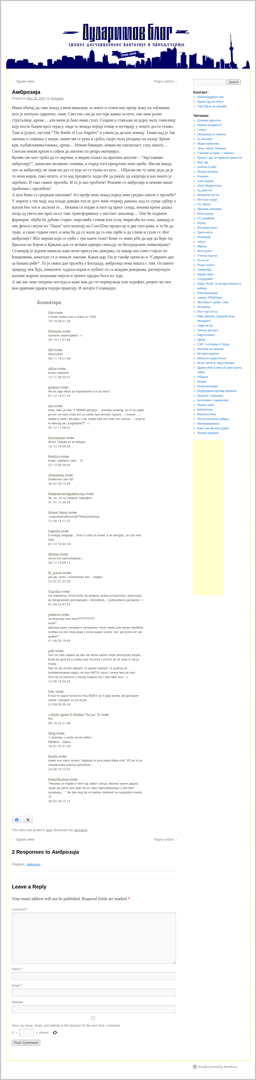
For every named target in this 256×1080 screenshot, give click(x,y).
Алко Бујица (205, 181)
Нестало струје (207, 199)
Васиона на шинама (210, 349)
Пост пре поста (207, 311)
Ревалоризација (207, 293)
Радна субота (166, 81)
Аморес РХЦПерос (210, 297)
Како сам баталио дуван (213, 428)
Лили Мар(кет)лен (209, 185)
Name (17, 969)
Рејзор (201, 223)
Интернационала (208, 423)
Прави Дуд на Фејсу (210, 101)
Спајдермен (205, 279)
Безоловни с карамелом (212, 400)
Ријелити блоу (206, 414)
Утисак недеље (207, 255)
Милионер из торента (211, 134)
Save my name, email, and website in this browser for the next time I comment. (66, 1025)
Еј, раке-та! (204, 190)
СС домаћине (206, 218)
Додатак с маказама (210, 395)
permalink (80, 830)
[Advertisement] (208, 517)
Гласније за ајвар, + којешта (215, 153)
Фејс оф (202, 162)
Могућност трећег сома (212, 302)
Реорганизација (207, 386)
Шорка (202, 381)
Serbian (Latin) (206, 167)
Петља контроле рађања (213, 419)
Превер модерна (208, 433)
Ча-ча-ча (203, 260)
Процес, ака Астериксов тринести (219, 157)
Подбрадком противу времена (217, 391)
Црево (201, 339)
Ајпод (201, 241)
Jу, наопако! (205, 139)
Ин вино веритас (208, 353)
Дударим (57, 98)
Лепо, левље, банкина (211, 148)
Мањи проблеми (208, 143)
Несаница (203, 307)
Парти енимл (206, 335)
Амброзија (204, 269)
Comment (19, 909)
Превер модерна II (209, 125)
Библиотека (205, 409)
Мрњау (202, 246)
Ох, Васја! (204, 204)
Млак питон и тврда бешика (215, 363)
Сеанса (202, 129)
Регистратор (205, 213)
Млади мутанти (207, 171)
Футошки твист (207, 227)
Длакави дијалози (209, 120)
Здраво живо (23, 81)
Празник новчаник (209, 209)
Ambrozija (33, 864)
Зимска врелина (207, 330)
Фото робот (205, 251)
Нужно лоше (205, 405)
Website (17, 1002)
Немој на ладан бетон (211, 358)
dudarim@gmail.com (210, 97)
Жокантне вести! (208, 195)
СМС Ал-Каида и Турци (213, 344)
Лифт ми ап (205, 325)
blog (49, 830)
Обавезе (202, 377)
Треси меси (204, 232)
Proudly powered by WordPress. (218, 1067)
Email (17, 985)
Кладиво (203, 176)
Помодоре (204, 237)
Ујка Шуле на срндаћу (212, 106)
